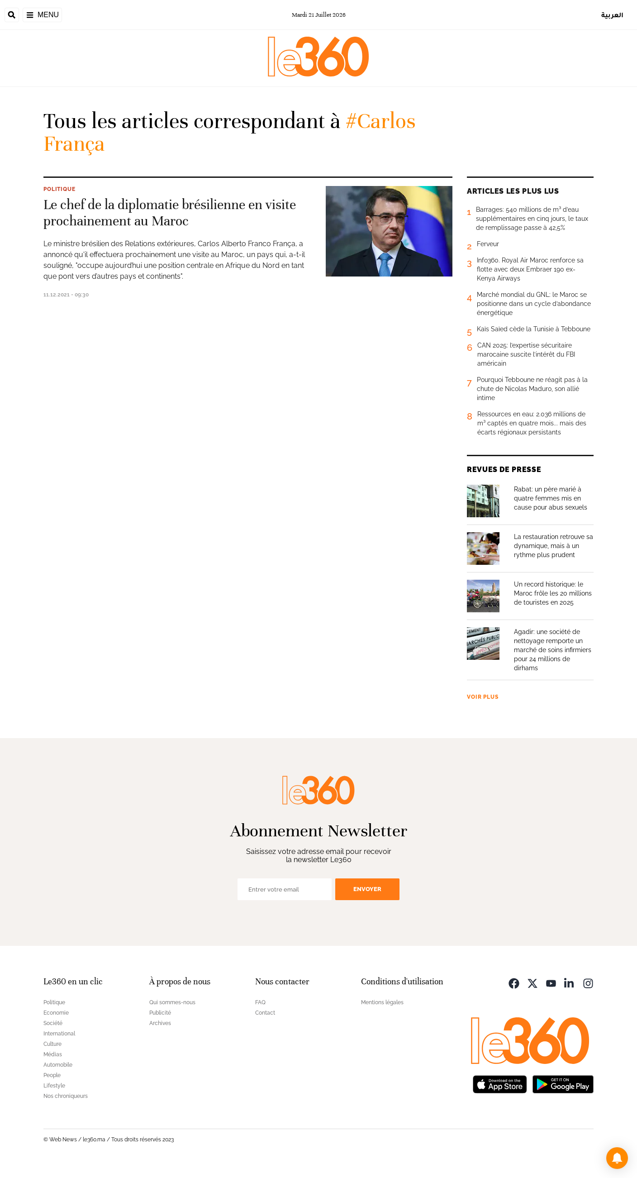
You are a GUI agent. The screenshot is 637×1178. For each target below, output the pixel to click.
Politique (59, 189)
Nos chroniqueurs (65, 1096)
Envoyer (367, 889)
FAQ (260, 1002)
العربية (612, 14)
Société (52, 1023)
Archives (160, 1023)
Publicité (160, 1013)
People (52, 1075)
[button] (617, 1158)
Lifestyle (54, 1086)
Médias (52, 1054)
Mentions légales (382, 1002)
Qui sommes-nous (172, 1002)
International (59, 1033)
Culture (52, 1044)
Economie (56, 1013)
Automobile (57, 1065)
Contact (265, 1013)
